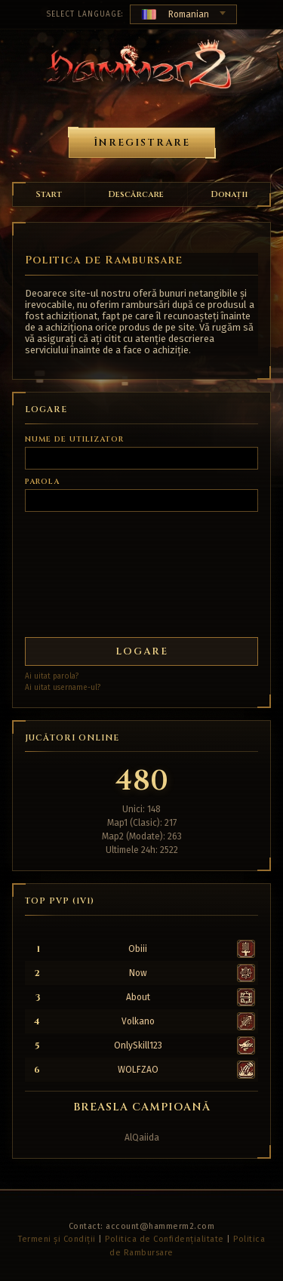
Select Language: (85, 14)
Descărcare (136, 194)
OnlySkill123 (138, 1045)
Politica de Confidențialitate (164, 1239)
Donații (229, 194)
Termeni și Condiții (57, 1239)
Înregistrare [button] (142, 142)
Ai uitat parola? (51, 676)
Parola (42, 481)
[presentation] (81, 568)
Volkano (138, 1021)
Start (48, 194)
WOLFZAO (138, 1069)
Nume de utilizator (74, 439)
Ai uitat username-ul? (62, 687)
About (138, 997)
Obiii (137, 949)
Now (138, 973)
